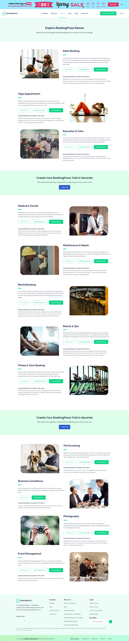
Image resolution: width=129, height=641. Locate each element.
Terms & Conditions (96, 609)
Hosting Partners (54, 609)
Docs (70, 12)
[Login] (122, 12)
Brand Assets (94, 613)
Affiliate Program (69, 609)
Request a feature (70, 602)
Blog (76, 12)
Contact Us (84, 12)
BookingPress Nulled (70, 620)
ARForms (102, 637)
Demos (62, 12)
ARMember (94, 637)
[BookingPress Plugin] (10, 12)
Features (45, 12)
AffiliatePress (85, 637)
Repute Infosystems (31, 637)
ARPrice (109, 637)
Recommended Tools (71, 623)
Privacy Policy (94, 602)
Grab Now (113, 4)
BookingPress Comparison (72, 613)
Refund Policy (94, 605)
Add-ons (54, 12)
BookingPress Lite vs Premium (73, 616)
